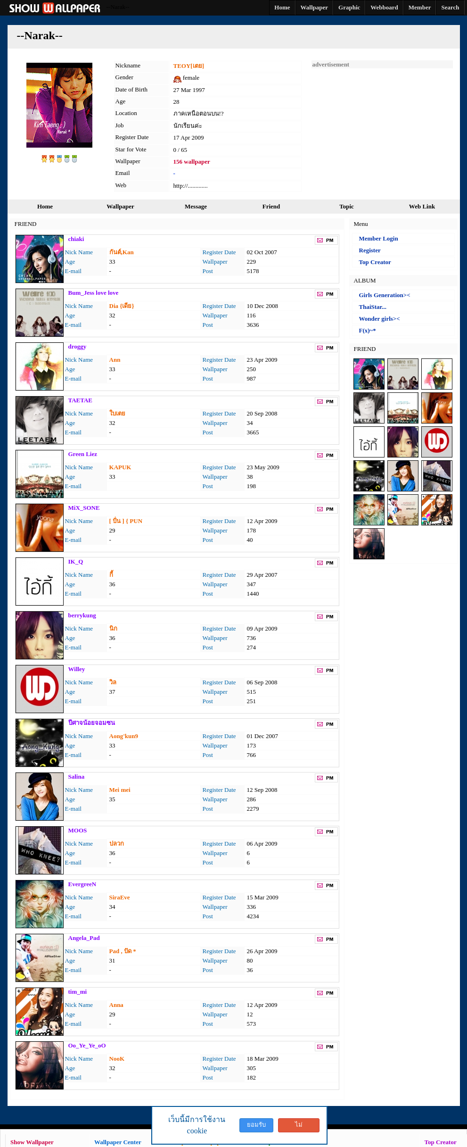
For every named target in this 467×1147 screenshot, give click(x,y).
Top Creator (375, 262)
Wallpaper (120, 206)
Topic (346, 206)
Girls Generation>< (384, 295)
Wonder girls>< (379, 318)
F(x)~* (367, 330)
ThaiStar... (372, 306)
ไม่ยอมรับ (298, 1126)
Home (45, 206)
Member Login (378, 238)
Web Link (422, 206)
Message (196, 206)
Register (370, 250)
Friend (271, 206)
